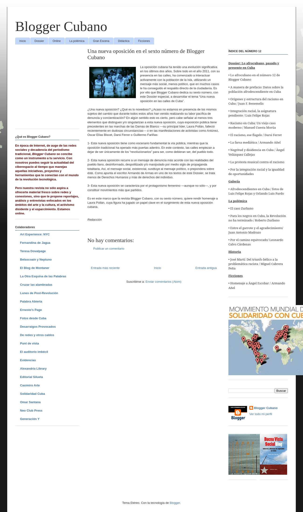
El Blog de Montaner (34, 268)
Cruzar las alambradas (36, 284)
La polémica (76, 41)
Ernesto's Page (31, 310)
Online (57, 41)
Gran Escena (101, 41)
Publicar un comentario (108, 248)
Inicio (22, 41)
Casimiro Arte (30, 385)
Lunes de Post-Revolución (39, 293)
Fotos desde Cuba (33, 318)
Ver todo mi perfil (260, 414)
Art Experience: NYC (35, 234)
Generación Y (30, 419)
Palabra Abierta (31, 301)
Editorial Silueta (31, 377)
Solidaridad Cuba (32, 393)
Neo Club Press (31, 410)
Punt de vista (29, 343)
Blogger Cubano (61, 26)
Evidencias (28, 360)
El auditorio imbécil (34, 352)
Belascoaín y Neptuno (36, 259)
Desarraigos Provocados (38, 326)
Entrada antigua (206, 268)
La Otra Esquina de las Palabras (43, 276)
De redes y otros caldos (37, 335)
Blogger (175, 503)
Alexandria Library (33, 368)
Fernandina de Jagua (35, 242)
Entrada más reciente (105, 268)
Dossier (39, 41)
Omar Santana (30, 402)
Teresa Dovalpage (33, 251)
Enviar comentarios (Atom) (163, 281)
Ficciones (144, 41)
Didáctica (123, 41)
